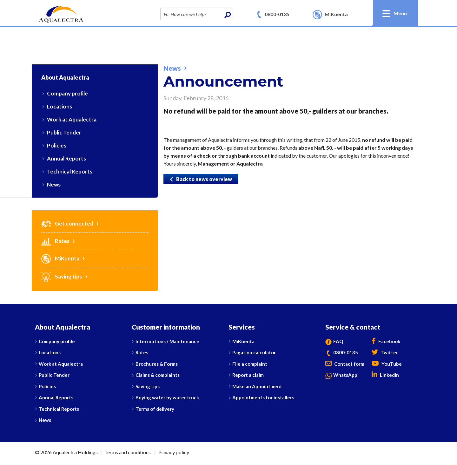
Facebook (386, 341)
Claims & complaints (158, 375)
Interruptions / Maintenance (167, 341)
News (54, 184)
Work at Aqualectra (71, 119)
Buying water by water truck (167, 397)
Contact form (344, 364)
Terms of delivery (155, 409)
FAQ (334, 341)
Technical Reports (69, 171)
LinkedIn (385, 375)
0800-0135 (277, 14)
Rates (55, 241)
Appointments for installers (263, 397)
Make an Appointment (257, 386)
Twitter (385, 352)
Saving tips (61, 276)
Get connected (67, 223)
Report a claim (248, 375)
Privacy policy (173, 452)
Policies (56, 145)
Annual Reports (66, 158)
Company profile (67, 93)
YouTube (387, 364)
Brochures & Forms (157, 364)
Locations (59, 106)
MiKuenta (60, 258)
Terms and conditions (127, 452)
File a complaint (249, 364)
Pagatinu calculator (254, 352)
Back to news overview (201, 179)
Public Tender (64, 132)
